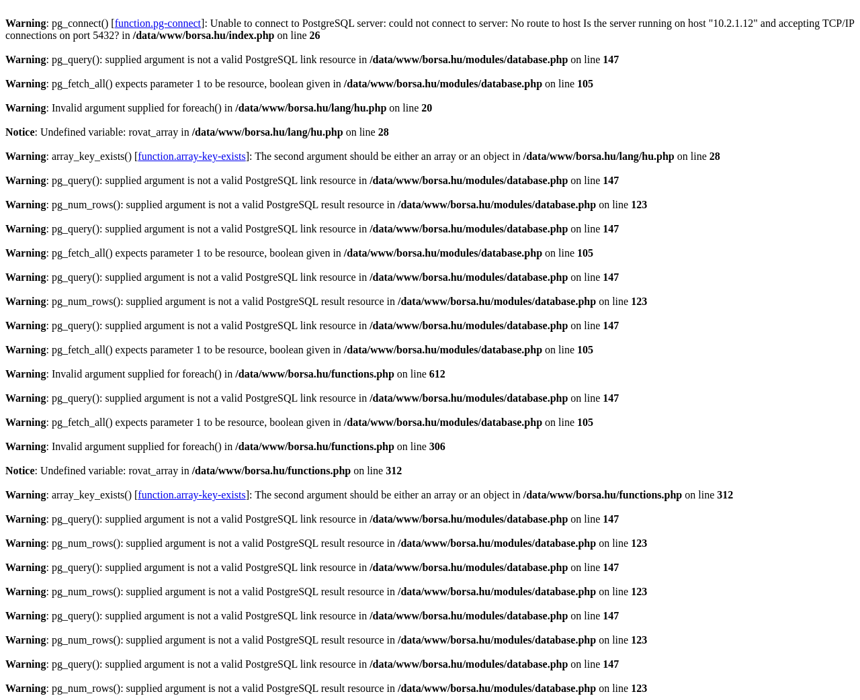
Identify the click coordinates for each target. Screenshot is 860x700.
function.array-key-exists (191, 156)
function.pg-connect (158, 23)
